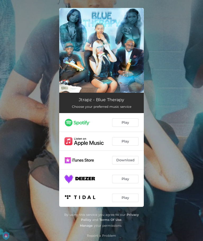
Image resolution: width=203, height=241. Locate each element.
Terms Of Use (110, 220)
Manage (86, 225)
